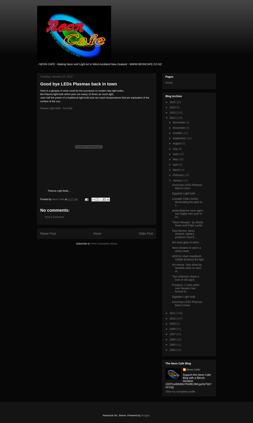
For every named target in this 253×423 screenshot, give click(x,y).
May (175, 159)
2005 (173, 344)
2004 (173, 349)
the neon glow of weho (185, 242)
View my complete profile (180, 391)
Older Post (146, 233)
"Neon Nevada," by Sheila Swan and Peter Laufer (187, 224)
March (177, 169)
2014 (173, 107)
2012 (173, 117)
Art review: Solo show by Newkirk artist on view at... (187, 268)
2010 (173, 318)
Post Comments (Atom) (104, 243)
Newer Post (48, 233)
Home (97, 233)
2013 (173, 112)
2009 (173, 323)
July (175, 148)
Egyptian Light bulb (183, 193)
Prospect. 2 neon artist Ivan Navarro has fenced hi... (185, 288)
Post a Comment (54, 217)
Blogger (145, 415)
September (180, 138)
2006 (173, 339)
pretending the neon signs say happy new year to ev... (187, 214)
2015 (173, 102)
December (179, 122)
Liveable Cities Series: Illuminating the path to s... (187, 202)
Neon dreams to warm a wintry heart (186, 249)
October (178, 133)
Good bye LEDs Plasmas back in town (187, 186)
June (176, 154)
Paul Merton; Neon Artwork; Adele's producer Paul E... (184, 234)
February (178, 175)
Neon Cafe (193, 369)
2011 (173, 313)
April (176, 164)
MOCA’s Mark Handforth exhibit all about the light (188, 258)
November (179, 127)
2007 (173, 334)
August (177, 143)
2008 (173, 328)
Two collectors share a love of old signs (185, 278)
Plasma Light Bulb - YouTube (56, 108)
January (178, 180)
